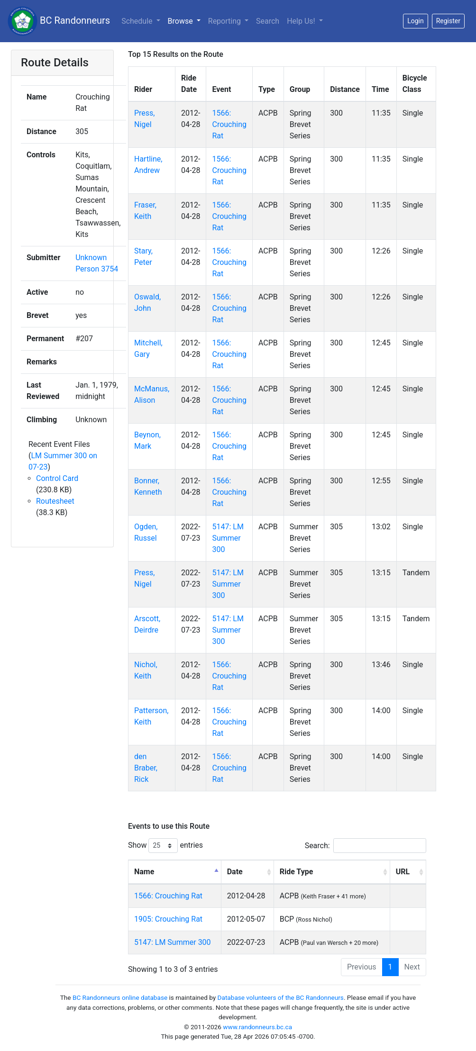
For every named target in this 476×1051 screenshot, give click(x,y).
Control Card (57, 478)
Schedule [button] (137, 21)
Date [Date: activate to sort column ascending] (235, 871)
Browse (181, 21)
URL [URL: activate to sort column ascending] (403, 871)
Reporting (225, 21)
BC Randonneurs (59, 21)
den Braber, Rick (145, 768)
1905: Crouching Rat (168, 919)
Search (267, 21)
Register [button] (448, 21)
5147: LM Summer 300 (227, 538)
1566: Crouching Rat (229, 124)
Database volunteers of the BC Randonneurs (281, 997)
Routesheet (55, 501)
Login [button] (415, 21)
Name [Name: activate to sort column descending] (144, 871)
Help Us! (302, 21)
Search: (365, 845)
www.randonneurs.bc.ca (257, 1027)
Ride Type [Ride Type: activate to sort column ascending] (296, 871)
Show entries (165, 845)
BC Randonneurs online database (120, 997)
